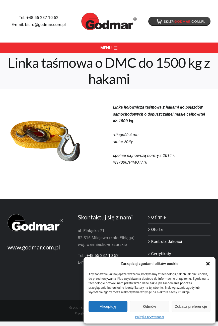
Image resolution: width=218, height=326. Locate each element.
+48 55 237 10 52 (42, 17)
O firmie (158, 217)
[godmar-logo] (109, 14)
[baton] (179, 18)
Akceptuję (108, 306)
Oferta (157, 229)
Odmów (149, 306)
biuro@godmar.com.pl (45, 24)
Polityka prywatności (149, 317)
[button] (207, 263)
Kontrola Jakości (166, 241)
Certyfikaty (161, 253)
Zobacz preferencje (191, 306)
